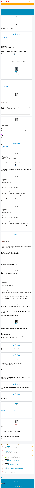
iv (6, 365)
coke (2, 144)
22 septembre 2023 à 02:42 (16, 345)
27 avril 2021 (14, 457)
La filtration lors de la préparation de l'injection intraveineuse (14, 468)
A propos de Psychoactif (7, 486)
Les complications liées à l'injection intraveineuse (12, 460)
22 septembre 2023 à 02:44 (16, 355)
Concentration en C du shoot (9, 451)
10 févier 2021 (13, 447)
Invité (32, 1)
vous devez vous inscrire (13, 442)
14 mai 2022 (13, 452)
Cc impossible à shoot (8, 446)
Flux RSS (20, 486)
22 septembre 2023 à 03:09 (16, 376)
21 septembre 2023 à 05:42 (16, 34)
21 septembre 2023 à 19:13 (16, 143)
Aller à (8, 477)
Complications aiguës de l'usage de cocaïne (11, 464)
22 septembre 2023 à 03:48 (16, 394)
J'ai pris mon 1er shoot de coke (9, 456)
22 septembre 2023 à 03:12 (16, 384)
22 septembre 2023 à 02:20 (16, 324)
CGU (16, 486)
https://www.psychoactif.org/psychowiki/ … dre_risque (8, 410)
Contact (18, 486)
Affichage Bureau (3, 486)
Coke (2, 102)
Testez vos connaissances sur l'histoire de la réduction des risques (15, 471)
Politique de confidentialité (13, 486)
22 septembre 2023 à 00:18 (16, 234)
